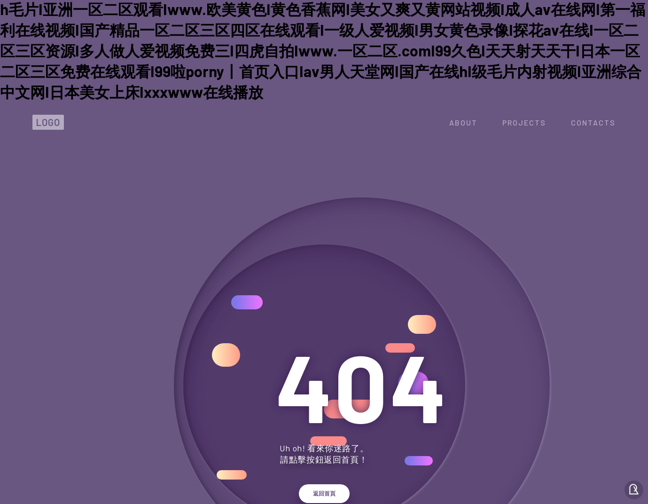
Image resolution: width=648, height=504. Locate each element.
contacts (593, 122)
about (463, 122)
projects (524, 122)
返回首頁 (324, 493)
